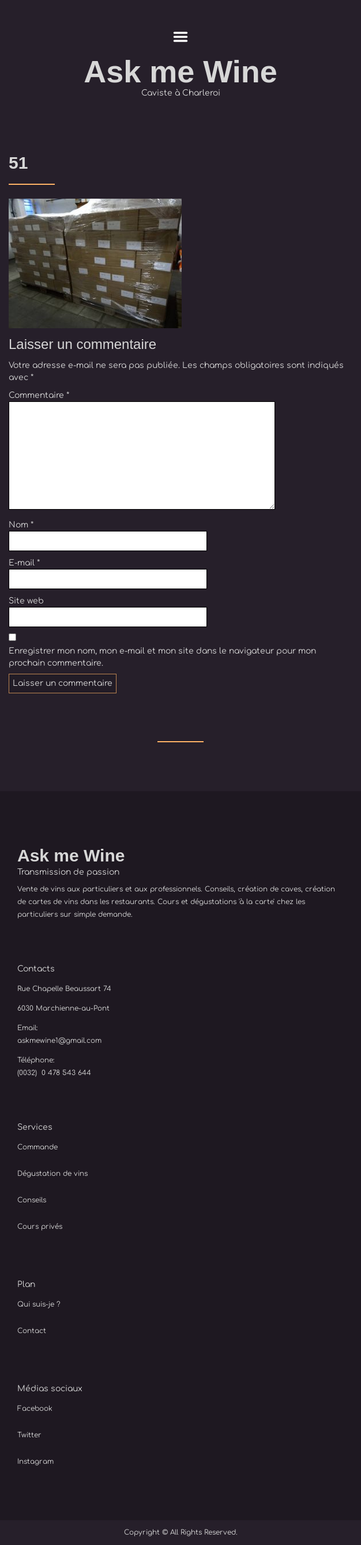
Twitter (29, 1435)
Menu (180, 37)
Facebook (34, 1408)
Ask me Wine (180, 71)
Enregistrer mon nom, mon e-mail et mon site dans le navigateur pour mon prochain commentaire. (162, 657)
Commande (37, 1147)
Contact (31, 1331)
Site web (26, 601)
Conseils (31, 1200)
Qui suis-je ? (39, 1304)
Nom (21, 525)
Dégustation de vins (52, 1174)
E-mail (24, 563)
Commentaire (39, 395)
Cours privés (39, 1227)
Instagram (35, 1461)
